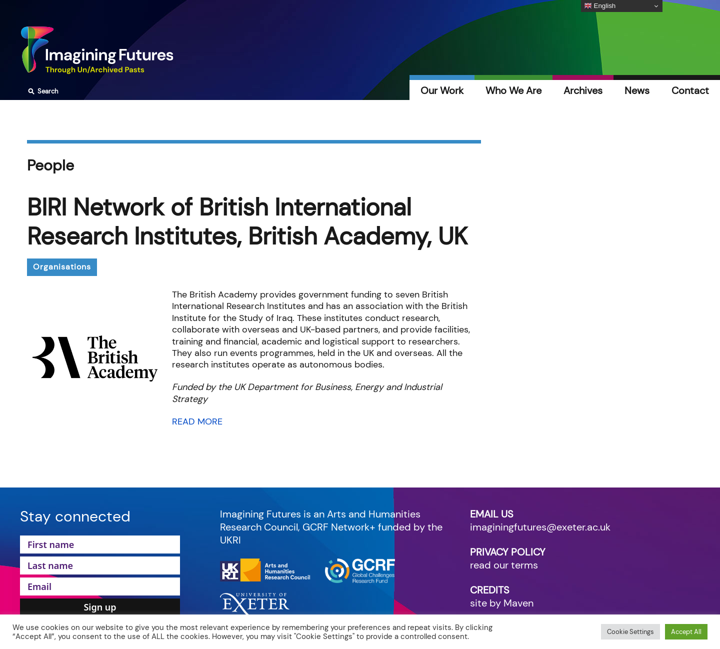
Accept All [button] (686, 632)
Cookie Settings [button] (630, 632)
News (637, 90)
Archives (583, 90)
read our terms (504, 565)
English (600, 6)
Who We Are (514, 90)
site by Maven (502, 603)
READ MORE (197, 422)
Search (42, 91)
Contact (690, 90)
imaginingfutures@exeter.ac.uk (540, 527)
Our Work (442, 90)
